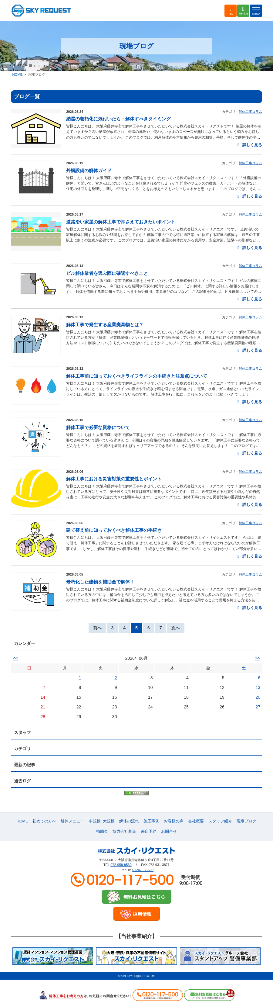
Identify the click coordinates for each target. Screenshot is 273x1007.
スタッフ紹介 (220, 821)
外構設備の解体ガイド (89, 170)
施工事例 (151, 821)
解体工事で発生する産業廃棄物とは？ (104, 324)
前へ (97, 627)
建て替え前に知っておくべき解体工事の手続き (114, 530)
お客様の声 (174, 821)
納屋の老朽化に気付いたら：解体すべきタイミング (118, 118)
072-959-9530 (121, 865)
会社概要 (196, 821)
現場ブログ (246, 821)
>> (257, 658)
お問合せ (169, 831)
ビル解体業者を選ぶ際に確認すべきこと (107, 273)
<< (15, 658)
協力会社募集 (124, 831)
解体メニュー (72, 821)
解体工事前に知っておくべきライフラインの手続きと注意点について (136, 376)
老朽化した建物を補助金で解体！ (100, 581)
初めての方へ (44, 821)
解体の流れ (129, 821)
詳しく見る (249, 145)
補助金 (102, 831)
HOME (17, 74)
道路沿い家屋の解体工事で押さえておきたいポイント (120, 221)
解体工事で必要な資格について (98, 427)
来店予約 (149, 831)
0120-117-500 (142, 870)
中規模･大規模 (102, 821)
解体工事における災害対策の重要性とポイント (114, 478)
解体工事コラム (250, 111)
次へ (175, 627)
